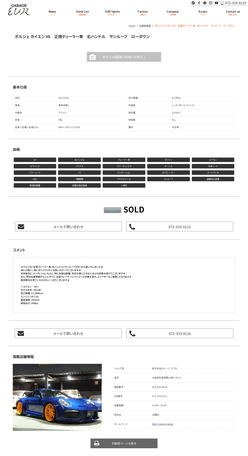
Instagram (211, 3)
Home (132, 25)
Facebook (199, 3)
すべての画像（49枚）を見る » (124, 56)
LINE (205, 3)
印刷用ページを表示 (124, 443)
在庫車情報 (145, 25)
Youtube (216, 3)
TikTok (193, 3)
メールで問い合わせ (68, 226)
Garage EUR (18, 9)
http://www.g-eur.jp (162, 424)
